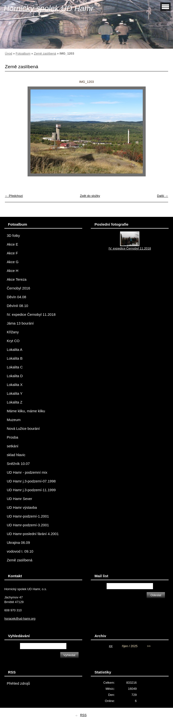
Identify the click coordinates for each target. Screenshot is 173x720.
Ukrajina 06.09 (18, 543)
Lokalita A (14, 350)
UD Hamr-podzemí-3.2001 (28, 525)
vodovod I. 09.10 (20, 551)
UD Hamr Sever (19, 499)
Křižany (13, 332)
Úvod (8, 53)
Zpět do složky (90, 196)
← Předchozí (14, 196)
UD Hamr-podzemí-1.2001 (28, 516)
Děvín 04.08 (16, 297)
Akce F (12, 253)
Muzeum (13, 420)
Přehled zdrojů (18, 683)
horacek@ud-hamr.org (20, 618)
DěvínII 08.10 (17, 306)
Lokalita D (15, 376)
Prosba (12, 437)
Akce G (13, 262)
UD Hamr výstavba (22, 507)
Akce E (12, 244)
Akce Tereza (17, 279)
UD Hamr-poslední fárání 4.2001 (33, 534)
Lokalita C (15, 367)
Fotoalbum (23, 53)
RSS (83, 715)
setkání (12, 446)
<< (110, 646)
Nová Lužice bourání (23, 429)
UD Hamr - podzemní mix (27, 472)
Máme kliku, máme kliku (26, 411)
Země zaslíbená (45, 53)
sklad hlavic (16, 455)
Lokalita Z (14, 402)
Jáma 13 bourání (20, 323)
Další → (162, 196)
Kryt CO (13, 341)
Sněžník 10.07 (18, 464)
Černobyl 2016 (18, 288)
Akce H (12, 271)
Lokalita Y (14, 393)
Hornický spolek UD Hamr (48, 8)
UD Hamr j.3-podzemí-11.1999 (31, 490)
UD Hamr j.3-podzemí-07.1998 (31, 481)
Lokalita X (15, 385)
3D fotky (13, 236)
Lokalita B (15, 358)
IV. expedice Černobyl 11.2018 (31, 315)
